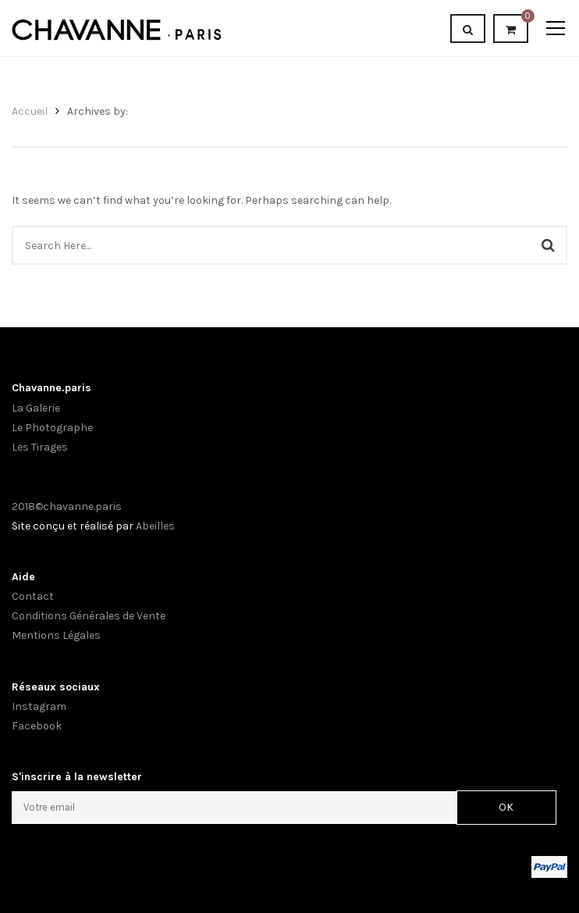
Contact (33, 596)
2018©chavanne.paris (67, 506)
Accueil (30, 111)
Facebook (37, 726)
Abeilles (155, 526)
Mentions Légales (56, 635)
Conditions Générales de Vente (88, 615)
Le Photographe (52, 427)
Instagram (39, 706)
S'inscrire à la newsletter (77, 776)
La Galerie (36, 408)
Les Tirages (40, 447)
